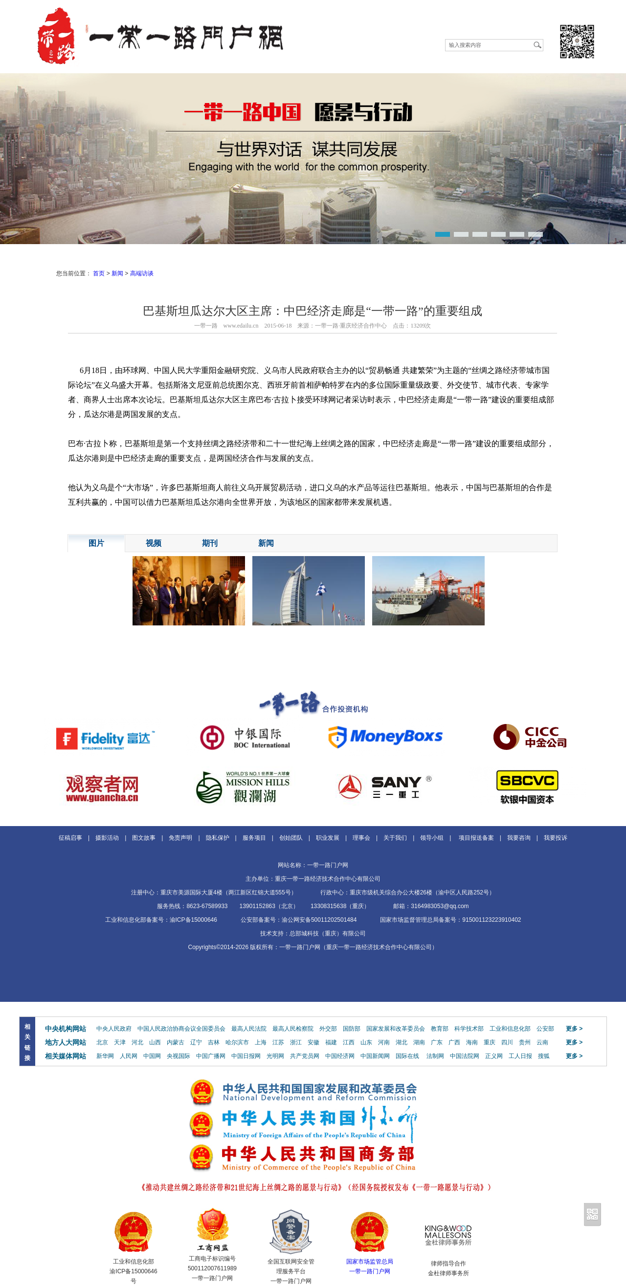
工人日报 (520, 1056)
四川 (507, 1042)
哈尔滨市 (237, 1042)
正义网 (494, 1056)
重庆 (489, 1042)
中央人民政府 (114, 1028)
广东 (437, 1042)
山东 (366, 1042)
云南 (542, 1042)
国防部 (351, 1028)
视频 (153, 543)
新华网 (105, 1056)
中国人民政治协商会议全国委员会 (181, 1028)
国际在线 (407, 1056)
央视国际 (178, 1056)
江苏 (278, 1042)
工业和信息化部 (510, 1028)
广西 (454, 1042)
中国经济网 (340, 1056)
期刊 (210, 543)
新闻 (117, 273)
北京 (102, 1042)
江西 (349, 1042)
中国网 (152, 1056)
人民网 (128, 1056)
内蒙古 (175, 1042)
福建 (331, 1042)
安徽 (313, 1042)
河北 (137, 1042)
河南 (384, 1042)
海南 (472, 1042)
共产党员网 (304, 1056)
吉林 (214, 1042)
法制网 (435, 1056)
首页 (99, 273)
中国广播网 (210, 1056)
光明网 (275, 1056)
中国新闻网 (375, 1056)
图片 (96, 543)
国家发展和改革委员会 (395, 1028)
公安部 (545, 1028)
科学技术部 (469, 1028)
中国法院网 (464, 1056)
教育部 (439, 1028)
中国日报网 (246, 1056)
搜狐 (544, 1056)
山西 (155, 1042)
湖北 (401, 1042)
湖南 (419, 1042)
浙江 (296, 1042)
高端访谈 (142, 273)
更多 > (574, 1028)
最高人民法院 (249, 1028)
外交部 (328, 1028)
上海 (261, 1042)
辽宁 (196, 1042)
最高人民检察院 (292, 1028)
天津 (120, 1042)
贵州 (525, 1042)
